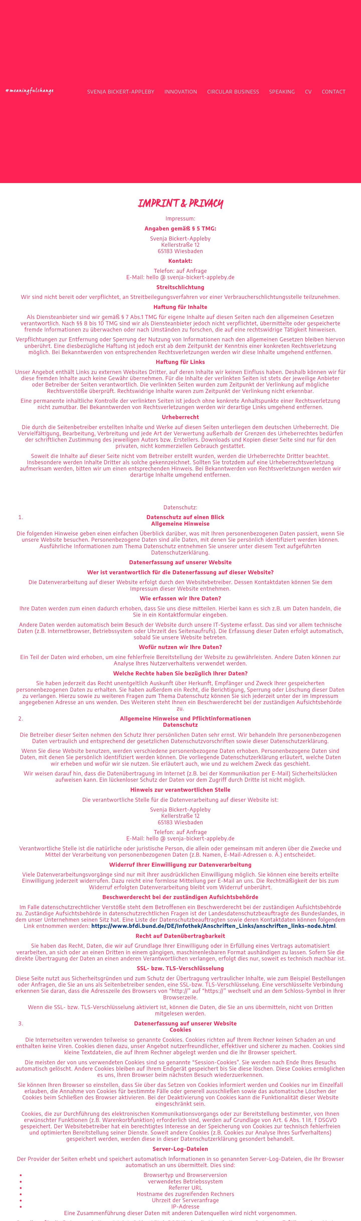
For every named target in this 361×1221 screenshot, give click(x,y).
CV (308, 91)
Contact (334, 91)
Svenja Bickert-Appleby (121, 91)
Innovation (181, 91)
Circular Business (233, 91)
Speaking (282, 91)
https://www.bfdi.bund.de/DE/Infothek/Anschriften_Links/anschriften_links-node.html (214, 925)
